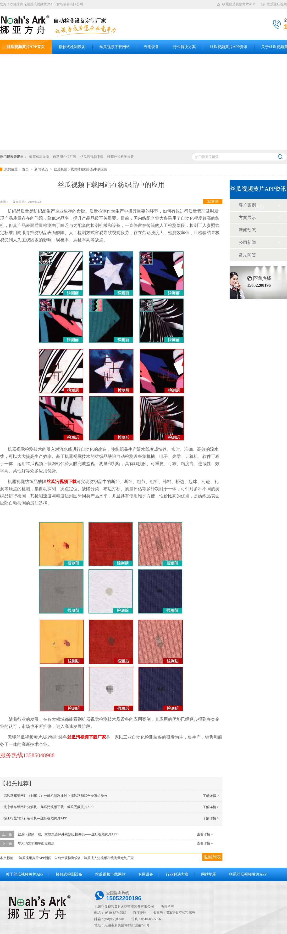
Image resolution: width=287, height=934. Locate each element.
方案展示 (247, 217)
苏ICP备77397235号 (180, 913)
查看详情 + (205, 834)
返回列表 (213, 201)
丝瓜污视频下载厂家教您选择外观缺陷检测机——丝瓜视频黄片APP (68, 834)
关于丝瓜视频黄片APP (24, 874)
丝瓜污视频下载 (92, 156)
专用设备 (145, 874)
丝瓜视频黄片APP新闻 (35, 858)
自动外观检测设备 (67, 858)
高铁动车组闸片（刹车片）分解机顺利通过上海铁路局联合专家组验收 (55, 796)
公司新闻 (247, 242)
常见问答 (247, 255)
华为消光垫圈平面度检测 (36, 843)
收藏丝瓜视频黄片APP (235, 3)
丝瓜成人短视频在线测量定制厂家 (109, 858)
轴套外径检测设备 (120, 156)
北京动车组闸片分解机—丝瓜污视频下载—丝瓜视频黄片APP (49, 807)
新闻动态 (41, 169)
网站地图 (208, 874)
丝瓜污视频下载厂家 (86, 737)
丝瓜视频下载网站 (110, 874)
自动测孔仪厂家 (64, 156)
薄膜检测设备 (39, 156)
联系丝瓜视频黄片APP (247, 874)
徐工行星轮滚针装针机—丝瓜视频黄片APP (35, 818)
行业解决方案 (177, 874)
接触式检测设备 (69, 874)
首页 (26, 169)
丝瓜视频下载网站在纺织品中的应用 (80, 169)
